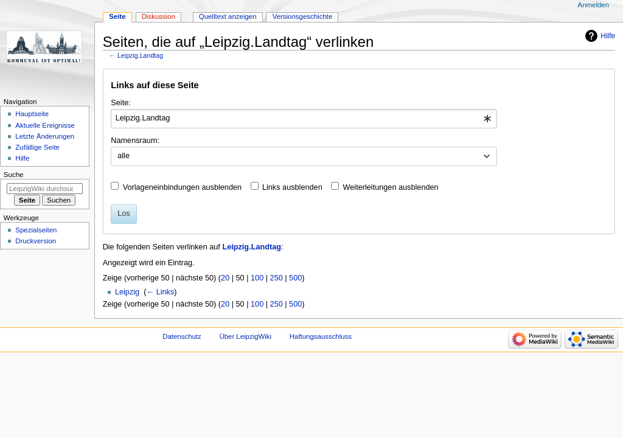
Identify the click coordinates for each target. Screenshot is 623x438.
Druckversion (35, 241)
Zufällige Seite (37, 147)
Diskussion (158, 16)
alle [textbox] (123, 155)
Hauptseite (32, 113)
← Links (160, 292)
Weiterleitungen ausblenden (391, 187)
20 (225, 278)
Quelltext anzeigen (228, 16)
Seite (117, 16)
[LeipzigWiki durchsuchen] (45, 188)
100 (257, 278)
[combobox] (304, 118)
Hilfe (607, 36)
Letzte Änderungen (44, 136)
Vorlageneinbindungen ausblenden (182, 187)
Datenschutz (181, 336)
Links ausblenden (292, 187)
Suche (14, 174)
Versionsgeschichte (303, 16)
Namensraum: (135, 140)
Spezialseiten (36, 230)
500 (295, 278)
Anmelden (594, 5)
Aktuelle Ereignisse (44, 125)
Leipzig (127, 292)
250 (276, 278)
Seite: (120, 103)
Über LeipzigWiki (245, 336)
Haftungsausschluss (321, 336)
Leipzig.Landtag (140, 55)
